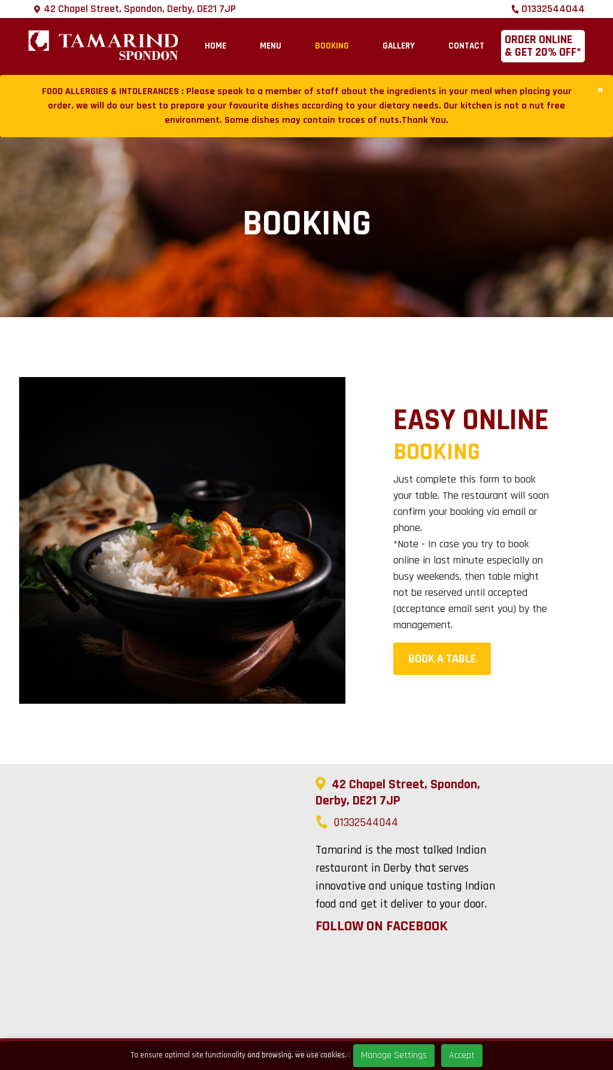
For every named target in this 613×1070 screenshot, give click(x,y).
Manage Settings (394, 1055)
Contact (466, 46)
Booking (332, 46)
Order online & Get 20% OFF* (543, 46)
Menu (270, 46)
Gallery (399, 46)
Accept (462, 1055)
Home (215, 46)
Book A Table (442, 659)
